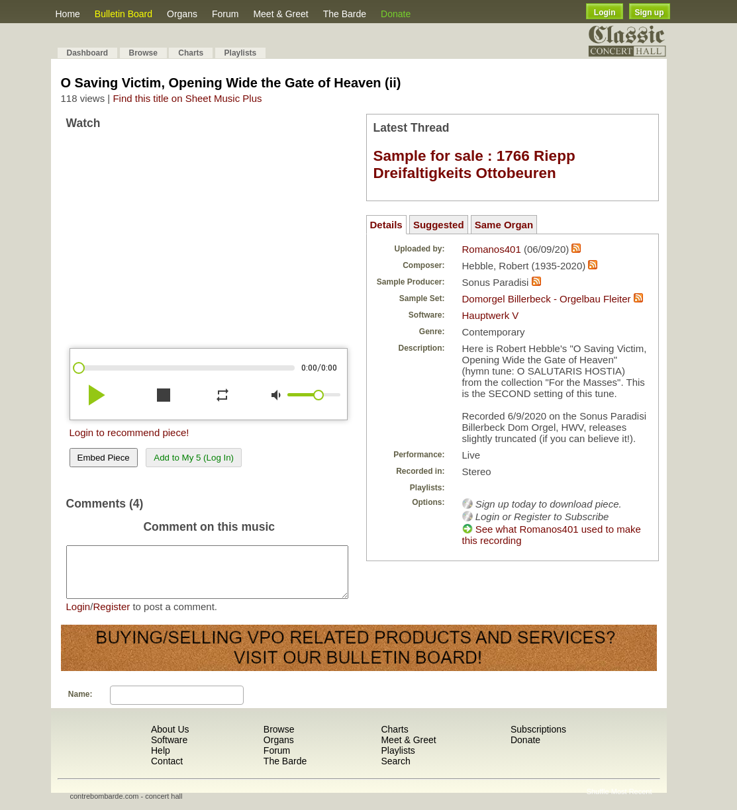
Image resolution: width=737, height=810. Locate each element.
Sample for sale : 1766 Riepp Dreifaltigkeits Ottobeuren (474, 164)
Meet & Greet (280, 14)
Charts (190, 53)
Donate (396, 14)
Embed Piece (103, 458)
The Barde (344, 14)
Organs (182, 14)
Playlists (240, 53)
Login (605, 12)
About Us (170, 739)
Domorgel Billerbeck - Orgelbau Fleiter (546, 298)
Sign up (649, 12)
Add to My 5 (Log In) (194, 458)
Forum (225, 14)
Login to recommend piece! (129, 432)
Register (111, 616)
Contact (167, 771)
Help (160, 760)
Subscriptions (538, 739)
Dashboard (88, 53)
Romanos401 (491, 249)
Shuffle (598, 801)
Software (169, 749)
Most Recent (631, 801)
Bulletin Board (123, 14)
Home (68, 14)
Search (395, 771)
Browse (143, 53)
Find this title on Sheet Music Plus (187, 98)
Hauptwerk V (490, 315)
